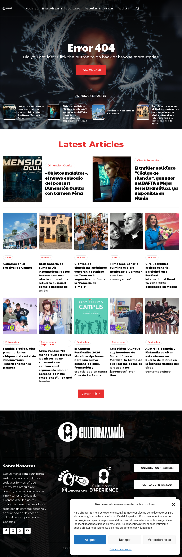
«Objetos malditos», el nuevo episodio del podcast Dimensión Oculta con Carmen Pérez (31, 112)
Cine (8, 257)
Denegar (124, 540)
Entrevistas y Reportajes (48, 343)
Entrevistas (12, 342)
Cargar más (91, 393)
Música (81, 257)
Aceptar (90, 540)
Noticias (46, 257)
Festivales (83, 342)
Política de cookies (121, 549)
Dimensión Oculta (60, 165)
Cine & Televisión (148, 160)
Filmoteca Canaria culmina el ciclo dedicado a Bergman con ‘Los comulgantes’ (126, 271)
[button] (174, 504)
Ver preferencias (159, 540)
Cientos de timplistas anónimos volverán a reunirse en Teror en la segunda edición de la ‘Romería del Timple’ (90, 275)
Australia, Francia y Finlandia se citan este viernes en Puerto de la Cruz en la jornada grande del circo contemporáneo (162, 360)
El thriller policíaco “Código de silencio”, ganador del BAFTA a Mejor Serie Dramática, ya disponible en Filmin (74, 113)
